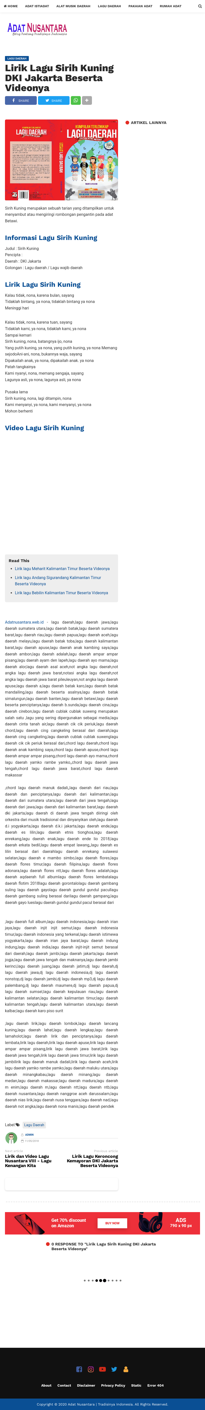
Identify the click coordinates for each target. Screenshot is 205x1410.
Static (136, 1385)
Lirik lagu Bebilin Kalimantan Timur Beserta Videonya (61, 592)
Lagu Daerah (109, 6)
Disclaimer (86, 1385)
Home (11, 6)
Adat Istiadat (37, 6)
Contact (64, 1385)
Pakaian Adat (140, 6)
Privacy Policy (113, 1385)
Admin (29, 1134)
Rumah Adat (170, 6)
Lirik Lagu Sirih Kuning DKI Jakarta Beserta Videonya (59, 78)
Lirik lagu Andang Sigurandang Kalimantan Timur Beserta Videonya (58, 581)
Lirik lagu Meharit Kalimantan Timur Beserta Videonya (62, 568)
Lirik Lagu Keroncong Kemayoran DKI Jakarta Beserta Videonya (92, 1161)
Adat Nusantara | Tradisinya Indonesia (100, 1404)
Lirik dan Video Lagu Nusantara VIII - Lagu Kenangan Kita (28, 1161)
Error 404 (155, 1385)
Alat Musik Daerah (73, 6)
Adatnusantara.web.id (24, 622)
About (46, 1385)
